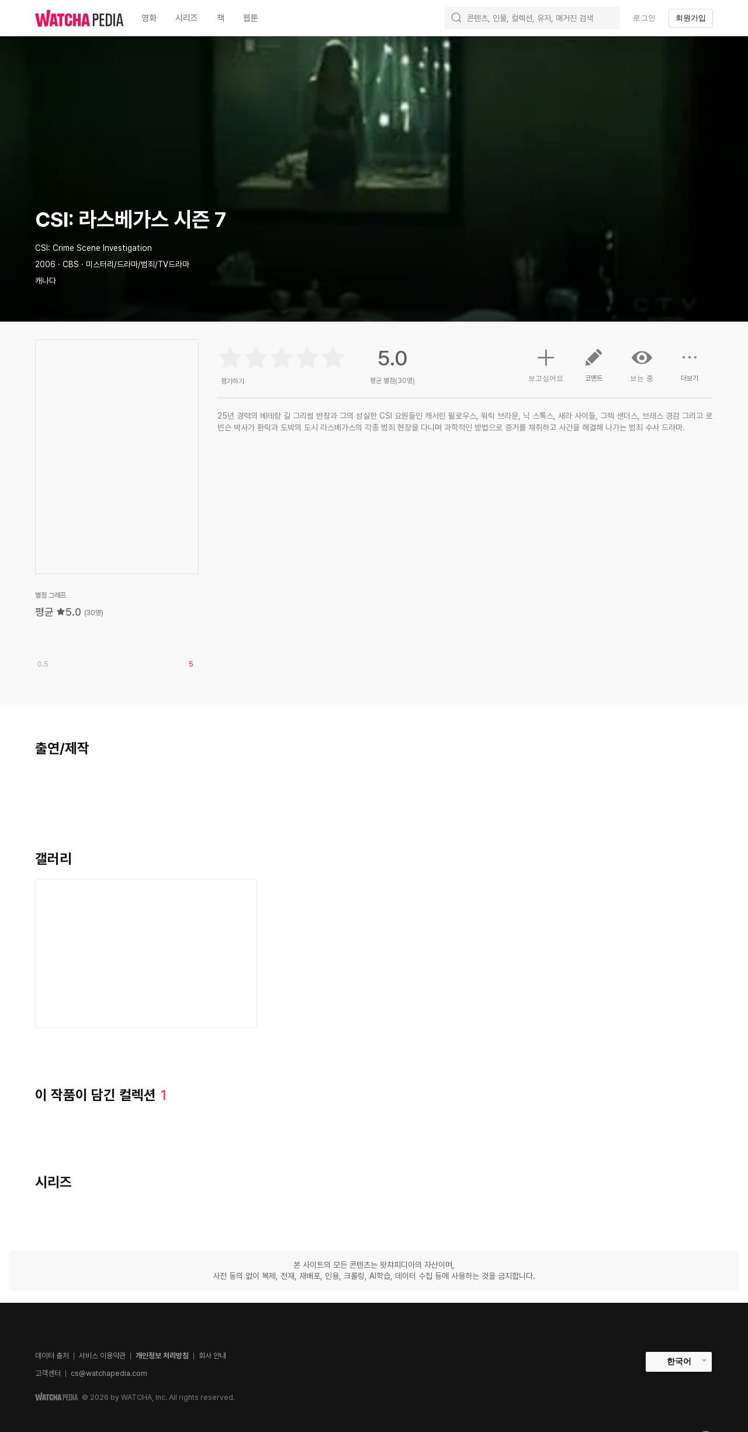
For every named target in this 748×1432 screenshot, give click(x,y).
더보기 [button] (689, 369)
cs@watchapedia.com (109, 1373)
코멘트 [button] (593, 369)
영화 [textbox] (149, 18)
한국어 (679, 1361)
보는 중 (641, 364)
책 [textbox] (220, 18)
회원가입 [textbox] (691, 17)
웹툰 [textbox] (250, 18)
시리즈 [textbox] (186, 18)
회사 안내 (212, 1355)
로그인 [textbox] (644, 17)
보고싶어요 (545, 363)
